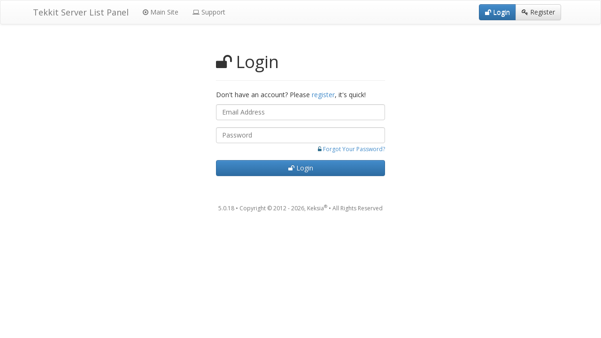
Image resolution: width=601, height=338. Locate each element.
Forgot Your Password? (354, 149)
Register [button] (538, 12)
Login (300, 167)
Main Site (160, 12)
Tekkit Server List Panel (81, 12)
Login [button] (497, 12)
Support (209, 12)
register (323, 94)
